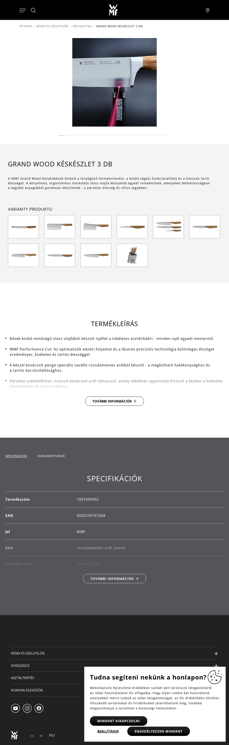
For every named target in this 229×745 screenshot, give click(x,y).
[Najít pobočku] (207, 10)
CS (32, 735)
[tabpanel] (114, 528)
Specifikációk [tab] (16, 456)
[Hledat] (33, 10)
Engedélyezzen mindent (159, 731)
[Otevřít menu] (22, 10)
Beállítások (108, 731)
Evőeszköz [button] (20, 665)
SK (41, 735)
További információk (112, 401)
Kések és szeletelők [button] (28, 653)
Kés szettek (82, 26)
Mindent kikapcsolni (118, 721)
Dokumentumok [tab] (51, 456)
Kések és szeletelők (52, 26)
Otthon (25, 26)
